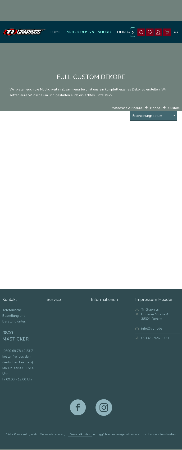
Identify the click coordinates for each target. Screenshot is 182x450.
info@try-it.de (151, 328)
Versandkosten (80, 434)
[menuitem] (55, 32)
